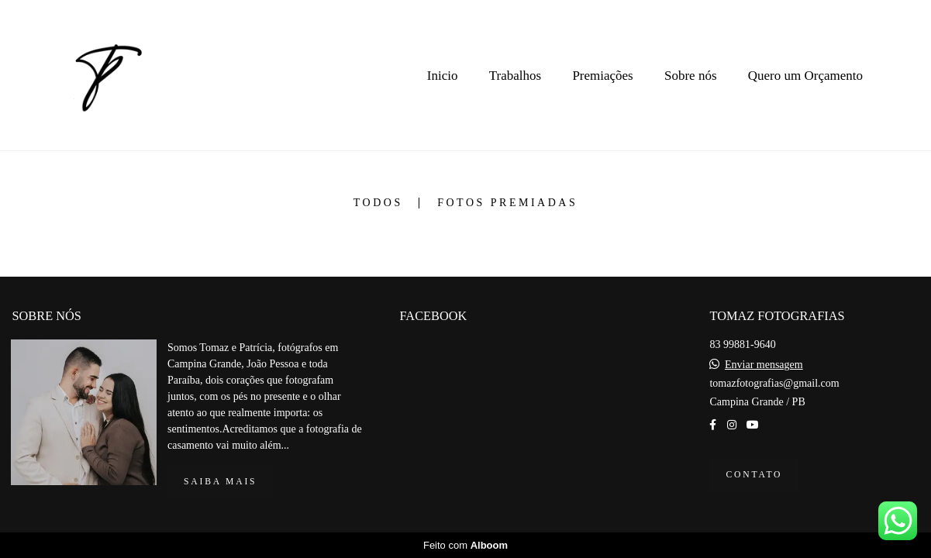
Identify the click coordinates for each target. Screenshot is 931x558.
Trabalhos (515, 75)
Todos (378, 203)
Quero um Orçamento (805, 75)
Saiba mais (220, 482)
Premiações (602, 75)
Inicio (442, 75)
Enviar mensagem (764, 365)
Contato (754, 475)
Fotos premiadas (507, 203)
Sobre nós (690, 75)
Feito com (465, 545)
